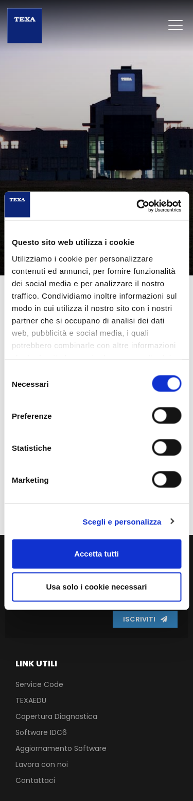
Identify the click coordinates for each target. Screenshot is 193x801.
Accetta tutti (96, 553)
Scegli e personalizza (122, 521)
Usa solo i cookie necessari (96, 586)
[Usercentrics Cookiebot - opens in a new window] (137, 205)
